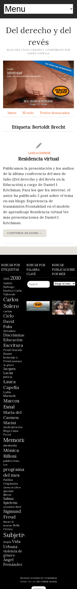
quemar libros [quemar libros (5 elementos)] (8, 493)
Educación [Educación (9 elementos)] (13, 340)
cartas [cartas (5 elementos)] (7, 311)
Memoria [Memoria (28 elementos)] (14, 439)
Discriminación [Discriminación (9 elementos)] (17, 335)
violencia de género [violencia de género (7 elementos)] (12, 553)
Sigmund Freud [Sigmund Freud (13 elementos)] (12, 514)
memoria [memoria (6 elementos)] (10, 445)
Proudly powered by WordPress (38, 578)
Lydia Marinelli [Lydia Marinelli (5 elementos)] (9, 394)
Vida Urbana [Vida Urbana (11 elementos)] (12, 544)
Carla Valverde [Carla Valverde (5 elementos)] (12, 292)
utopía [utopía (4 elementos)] (7, 542)
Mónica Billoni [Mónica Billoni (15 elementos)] (11, 453)
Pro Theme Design (47, 581)
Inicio (12, 113)
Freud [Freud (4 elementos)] (7, 350)
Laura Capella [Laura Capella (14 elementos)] (11, 384)
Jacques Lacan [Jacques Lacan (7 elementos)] (9, 371)
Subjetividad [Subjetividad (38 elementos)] (20, 535)
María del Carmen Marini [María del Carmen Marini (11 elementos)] (12, 417)
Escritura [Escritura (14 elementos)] (13, 345)
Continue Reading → (24, 233)
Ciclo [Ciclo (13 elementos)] (8, 316)
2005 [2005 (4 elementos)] (6, 278)
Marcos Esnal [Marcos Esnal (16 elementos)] (11, 404)
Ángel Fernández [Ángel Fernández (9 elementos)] (12, 562)
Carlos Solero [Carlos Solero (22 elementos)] (11, 302)
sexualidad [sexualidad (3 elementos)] (9, 506)
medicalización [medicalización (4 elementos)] (12, 427)
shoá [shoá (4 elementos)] (18, 506)
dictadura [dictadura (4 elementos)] (9, 331)
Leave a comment (39, 152)
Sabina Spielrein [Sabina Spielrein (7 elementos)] (10, 501)
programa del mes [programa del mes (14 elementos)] (13, 472)
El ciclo (28, 113)
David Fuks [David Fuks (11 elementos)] (8, 324)
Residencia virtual (38, 159)
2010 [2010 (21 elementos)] (15, 278)
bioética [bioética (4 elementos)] (8, 290)
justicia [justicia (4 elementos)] (7, 376)
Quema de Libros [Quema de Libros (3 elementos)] (12, 487)
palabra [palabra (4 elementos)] (8, 460)
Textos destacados (55, 113)
